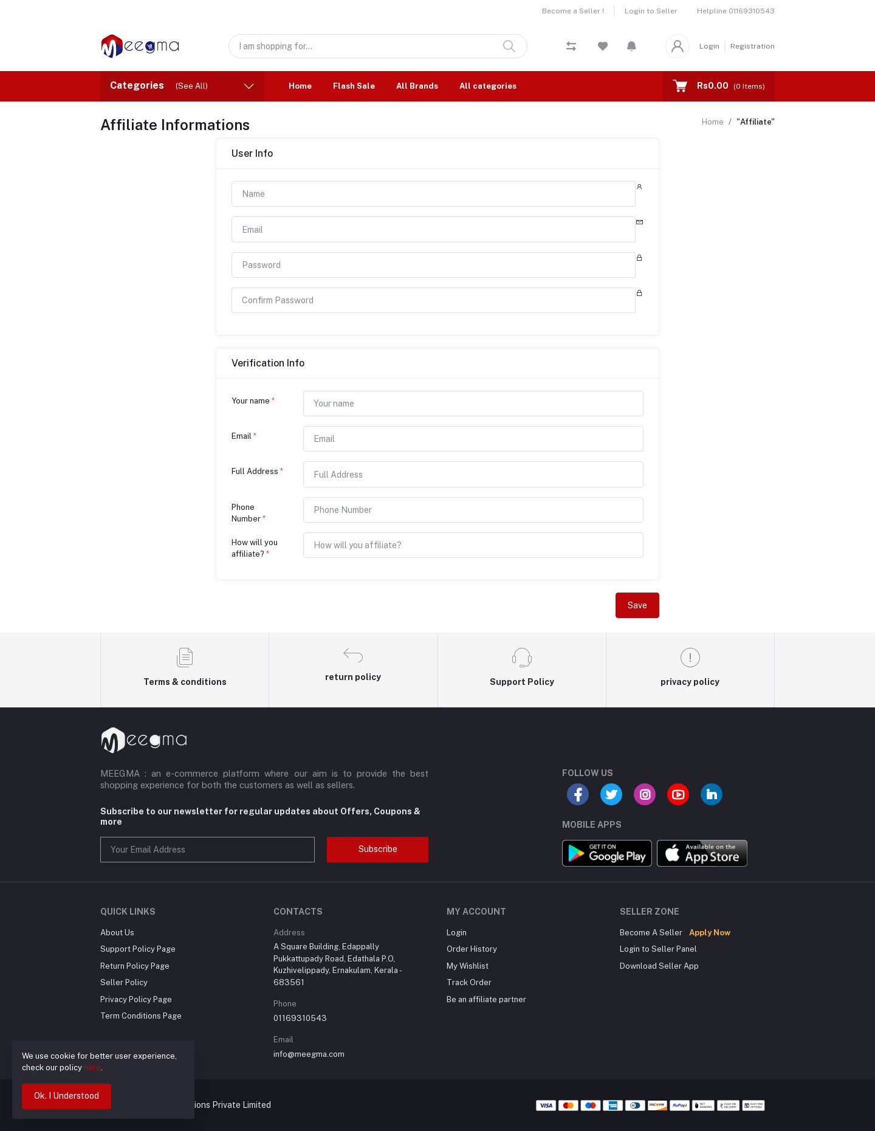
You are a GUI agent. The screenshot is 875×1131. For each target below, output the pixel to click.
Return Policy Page (135, 966)
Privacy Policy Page (136, 999)
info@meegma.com (309, 1054)
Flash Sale (354, 86)
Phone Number (249, 513)
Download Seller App (659, 966)
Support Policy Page (138, 949)
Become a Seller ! (573, 11)
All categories (487, 86)
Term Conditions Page (141, 1015)
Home (300, 86)
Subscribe (378, 849)
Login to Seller (651, 11)
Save (637, 605)
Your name (253, 400)
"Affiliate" (755, 121)
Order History (472, 949)
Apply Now (709, 932)
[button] (631, 46)
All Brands (417, 86)
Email (244, 436)
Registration (752, 46)
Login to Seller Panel (658, 949)
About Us (117, 932)
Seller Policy (124, 982)
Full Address (257, 471)
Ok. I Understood (66, 1096)
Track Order (469, 982)
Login (709, 46)
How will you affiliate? (255, 548)
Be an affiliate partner (486, 999)
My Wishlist (468, 966)
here (92, 1067)
